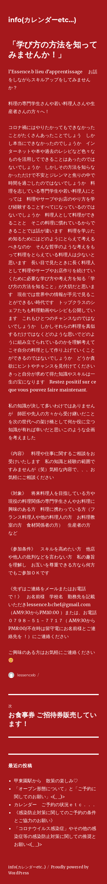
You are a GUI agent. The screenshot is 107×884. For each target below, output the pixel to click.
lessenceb (26, 675)
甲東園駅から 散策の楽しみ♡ (46, 780)
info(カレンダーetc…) (42, 20)
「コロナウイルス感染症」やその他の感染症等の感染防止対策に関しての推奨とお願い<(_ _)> (55, 836)
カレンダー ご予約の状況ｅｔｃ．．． (55, 804)
